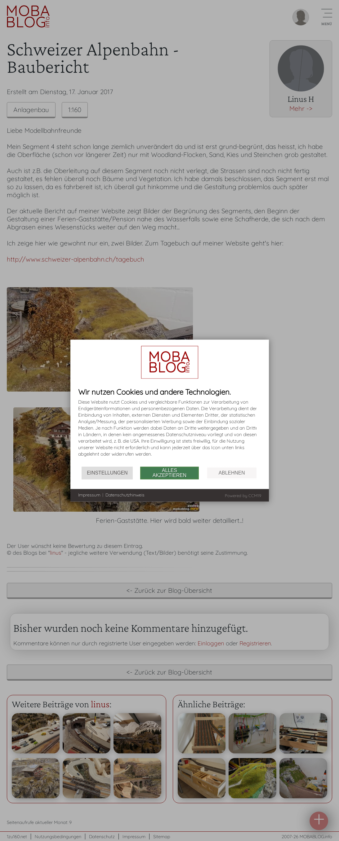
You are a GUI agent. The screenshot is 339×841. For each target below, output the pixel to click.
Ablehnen (232, 472)
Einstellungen (107, 472)
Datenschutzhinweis (125, 495)
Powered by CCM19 (243, 495)
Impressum (89, 495)
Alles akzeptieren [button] (169, 473)
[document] (169, 427)
